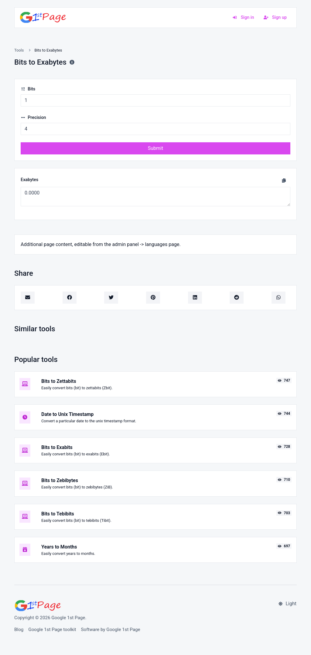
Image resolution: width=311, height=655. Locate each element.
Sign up (275, 17)
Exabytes (29, 179)
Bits (28, 89)
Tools (19, 50)
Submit (155, 148)
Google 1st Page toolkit (52, 629)
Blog (18, 629)
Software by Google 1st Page (110, 629)
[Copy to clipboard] (284, 180)
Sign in (243, 17)
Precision (33, 117)
